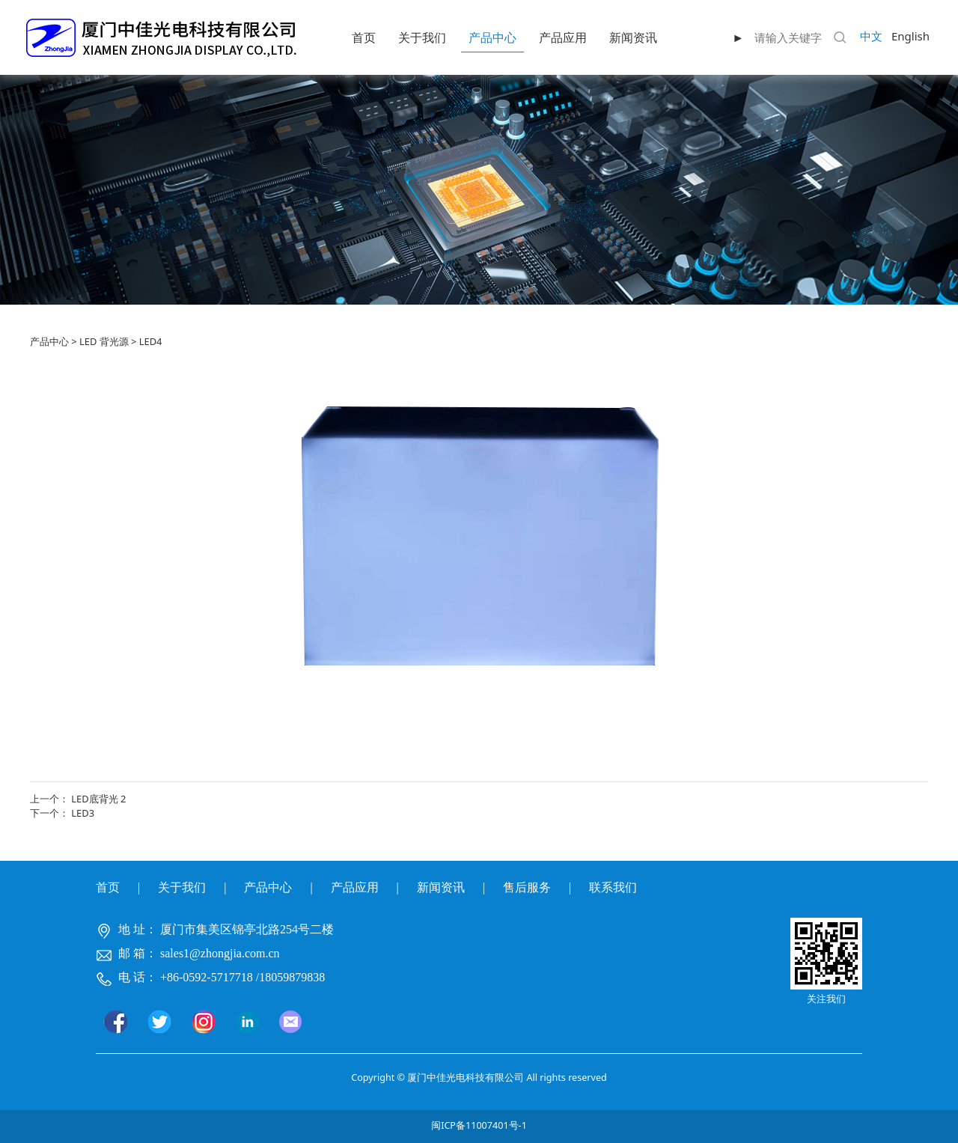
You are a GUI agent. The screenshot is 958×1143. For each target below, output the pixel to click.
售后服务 (527, 887)
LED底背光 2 (98, 798)
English (910, 35)
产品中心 (492, 37)
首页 (364, 37)
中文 (871, 35)
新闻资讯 (633, 37)
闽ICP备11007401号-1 (479, 1125)
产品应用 (563, 37)
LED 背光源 (104, 341)
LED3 (82, 813)
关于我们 (422, 37)
